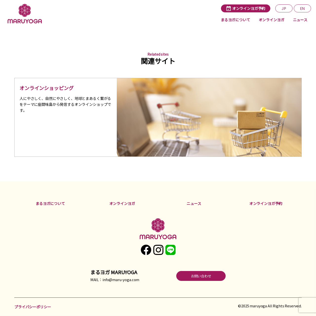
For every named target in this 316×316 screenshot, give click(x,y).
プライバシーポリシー (32, 306)
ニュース (300, 19)
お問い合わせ (201, 275)
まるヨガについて (235, 19)
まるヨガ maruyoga (25, 13)
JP (284, 8)
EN (302, 8)
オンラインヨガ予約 (265, 203)
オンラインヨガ (271, 19)
